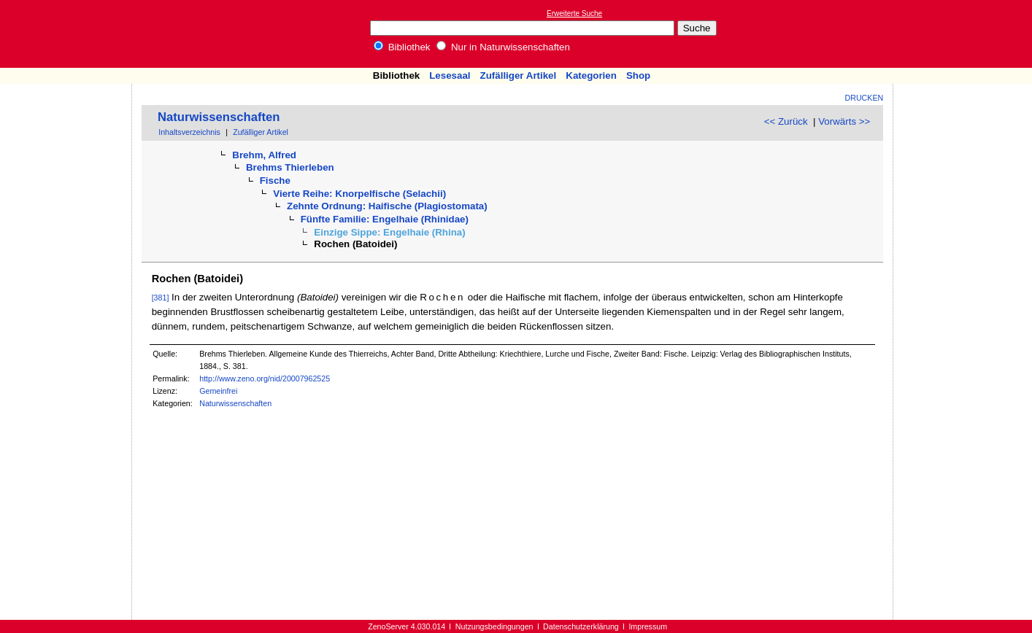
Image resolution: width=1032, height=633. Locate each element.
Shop (638, 75)
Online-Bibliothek (69, 34)
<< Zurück (786, 121)
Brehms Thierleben (290, 167)
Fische (275, 180)
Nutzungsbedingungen (494, 626)
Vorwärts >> (844, 121)
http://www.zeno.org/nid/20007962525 (264, 378)
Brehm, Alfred (264, 154)
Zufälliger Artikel (518, 75)
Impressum (647, 626)
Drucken (864, 97)
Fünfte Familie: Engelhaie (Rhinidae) (385, 219)
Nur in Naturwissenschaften (503, 47)
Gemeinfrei (218, 391)
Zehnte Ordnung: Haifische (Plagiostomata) (387, 206)
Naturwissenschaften (219, 117)
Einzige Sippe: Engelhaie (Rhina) (389, 232)
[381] (160, 297)
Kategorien (591, 75)
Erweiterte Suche (574, 13)
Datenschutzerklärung (581, 626)
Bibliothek (402, 47)
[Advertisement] (965, 33)
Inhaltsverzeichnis (189, 132)
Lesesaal (449, 75)
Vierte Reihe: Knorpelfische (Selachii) (359, 193)
